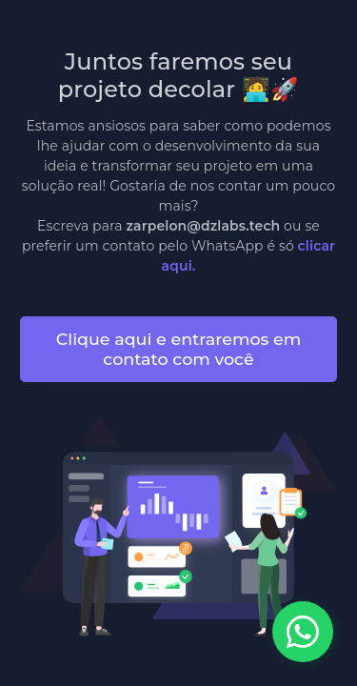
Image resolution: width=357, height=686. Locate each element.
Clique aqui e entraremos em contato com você (178, 349)
